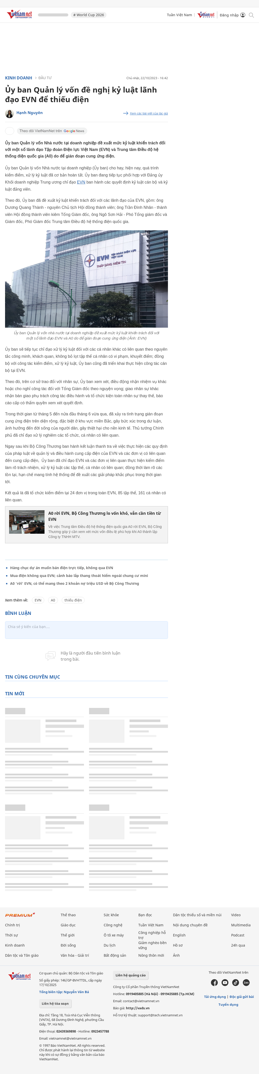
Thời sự (11, 935)
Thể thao (68, 914)
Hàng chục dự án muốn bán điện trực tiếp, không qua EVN (61, 567)
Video (236, 914)
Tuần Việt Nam (179, 14)
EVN (81, 182)
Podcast (237, 935)
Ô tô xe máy (114, 935)
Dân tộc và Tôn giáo (21, 955)
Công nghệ (113, 925)
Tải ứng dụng (215, 996)
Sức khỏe (111, 914)
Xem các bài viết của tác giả (149, 113)
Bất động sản (115, 955)
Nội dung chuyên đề (190, 925)
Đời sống (68, 945)
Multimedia (241, 925)
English (179, 935)
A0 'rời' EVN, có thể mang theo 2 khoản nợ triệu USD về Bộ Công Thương (74, 583)
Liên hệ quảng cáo (131, 975)
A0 (53, 600)
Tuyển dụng (228, 1004)
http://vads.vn (138, 1008)
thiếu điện (73, 600)
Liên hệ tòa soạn (55, 1003)
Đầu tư (45, 77)
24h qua (238, 945)
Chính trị (12, 925)
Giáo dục (68, 925)
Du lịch (110, 945)
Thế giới (68, 935)
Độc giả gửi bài (242, 996)
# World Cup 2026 (88, 14)
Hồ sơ (178, 945)
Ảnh (176, 955)
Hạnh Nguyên (29, 112)
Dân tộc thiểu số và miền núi (197, 914)
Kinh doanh (18, 78)
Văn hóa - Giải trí (75, 955)
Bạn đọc (145, 914)
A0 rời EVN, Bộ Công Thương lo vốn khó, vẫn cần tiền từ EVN (104, 516)
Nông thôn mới (151, 955)
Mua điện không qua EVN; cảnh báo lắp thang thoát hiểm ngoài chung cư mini (79, 575)
